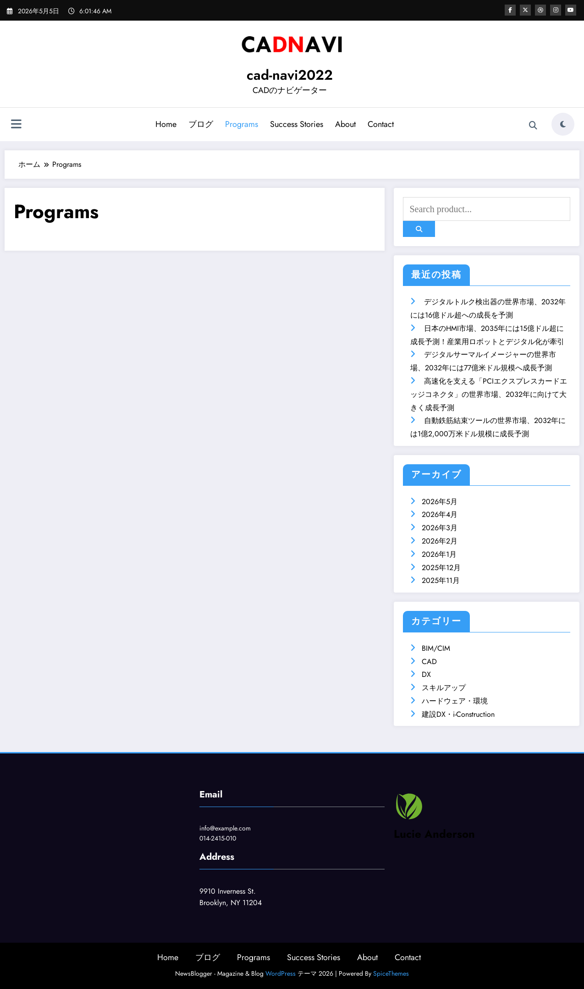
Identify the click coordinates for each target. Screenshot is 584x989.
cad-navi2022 (290, 75)
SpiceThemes (391, 973)
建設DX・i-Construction (458, 714)
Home (165, 124)
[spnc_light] (562, 124)
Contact (381, 124)
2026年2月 (439, 541)
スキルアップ (444, 687)
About (345, 124)
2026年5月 (439, 501)
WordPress (280, 973)
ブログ (200, 124)
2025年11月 (441, 580)
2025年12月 (441, 567)
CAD (429, 661)
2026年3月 (439, 527)
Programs (241, 124)
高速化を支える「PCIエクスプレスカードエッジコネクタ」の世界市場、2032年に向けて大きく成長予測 (488, 394)
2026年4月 (439, 514)
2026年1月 (439, 554)
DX (426, 674)
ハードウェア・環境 (455, 701)
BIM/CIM (436, 648)
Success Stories (296, 124)
